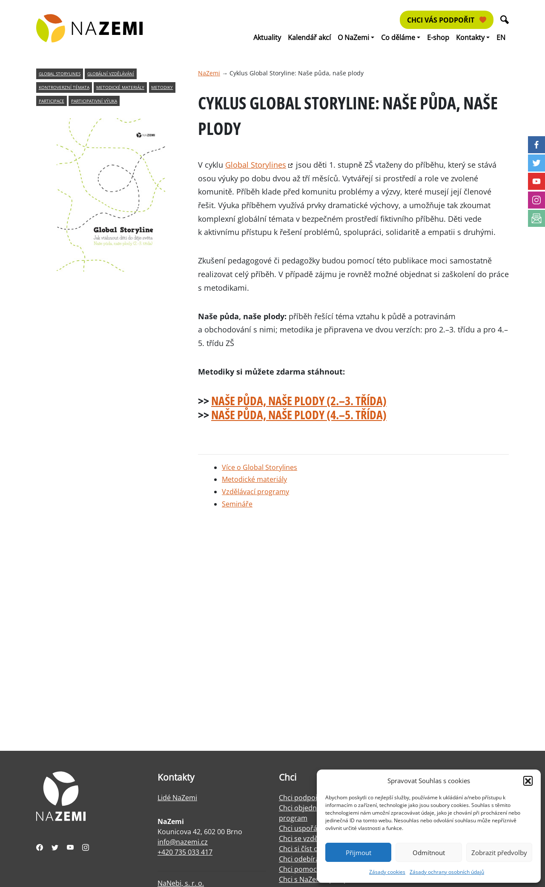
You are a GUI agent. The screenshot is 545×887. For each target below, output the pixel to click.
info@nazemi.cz (183, 842)
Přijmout (358, 852)
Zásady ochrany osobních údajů (447, 872)
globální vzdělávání (110, 74)
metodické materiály (120, 87)
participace (51, 101)
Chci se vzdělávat (306, 838)
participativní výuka (94, 101)
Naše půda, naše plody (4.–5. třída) (299, 414)
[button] (528, 780)
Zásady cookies (387, 872)
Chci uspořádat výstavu (316, 828)
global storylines (59, 74)
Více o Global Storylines (259, 467)
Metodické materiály (254, 479)
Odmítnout (429, 852)
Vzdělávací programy (255, 491)
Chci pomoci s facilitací (315, 869)
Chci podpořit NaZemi (314, 797)
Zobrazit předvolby (499, 852)
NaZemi (209, 73)
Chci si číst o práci (307, 848)
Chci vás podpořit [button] (446, 20)
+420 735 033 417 (185, 852)
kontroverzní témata (64, 87)
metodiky (162, 87)
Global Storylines (255, 165)
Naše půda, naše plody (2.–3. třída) (299, 400)
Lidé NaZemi (177, 797)
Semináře (237, 504)
